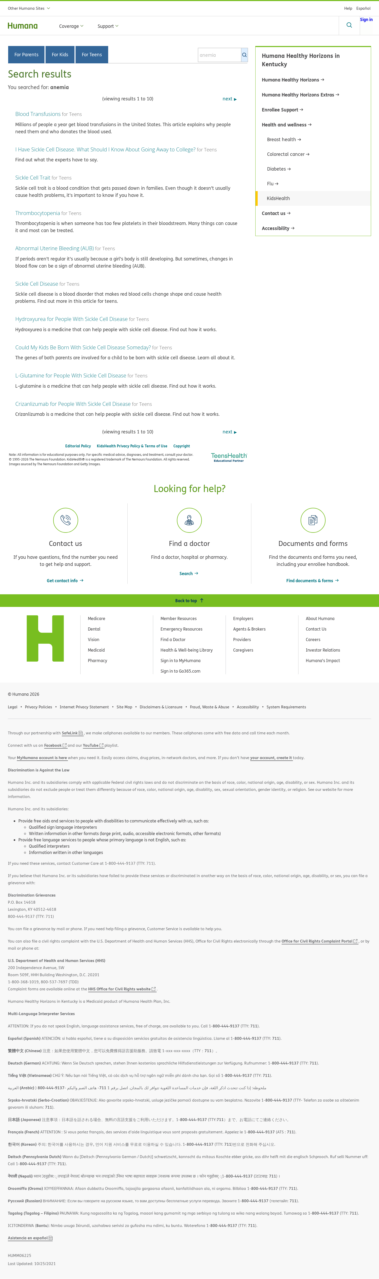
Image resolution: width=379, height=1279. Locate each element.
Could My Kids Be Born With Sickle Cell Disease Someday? (83, 347)
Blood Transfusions (38, 113)
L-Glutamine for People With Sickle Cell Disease (70, 375)
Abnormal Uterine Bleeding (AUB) (54, 248)
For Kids (60, 55)
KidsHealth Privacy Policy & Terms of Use (132, 446)
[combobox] (223, 55)
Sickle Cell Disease (36, 283)
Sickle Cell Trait (32, 177)
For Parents (26, 55)
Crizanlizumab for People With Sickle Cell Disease (73, 403)
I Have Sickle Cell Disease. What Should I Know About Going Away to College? (105, 149)
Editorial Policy (78, 446)
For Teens (92, 55)
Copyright (181, 446)
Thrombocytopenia (37, 213)
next (227, 98)
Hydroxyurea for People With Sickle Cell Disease (71, 319)
